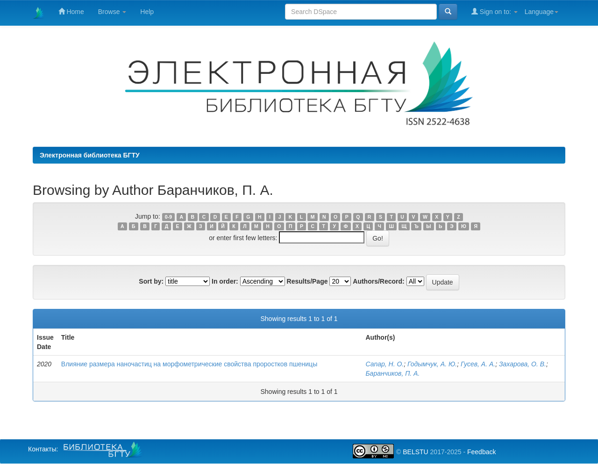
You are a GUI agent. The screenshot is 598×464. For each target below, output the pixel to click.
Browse (112, 11)
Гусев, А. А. (478, 364)
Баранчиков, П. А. (392, 373)
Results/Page (307, 281)
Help (147, 11)
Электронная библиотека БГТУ (90, 155)
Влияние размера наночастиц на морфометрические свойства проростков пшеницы (189, 364)
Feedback (481, 452)
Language (541, 11)
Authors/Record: (378, 281)
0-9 (168, 217)
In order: (225, 281)
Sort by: (151, 281)
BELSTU (415, 452)
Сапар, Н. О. (384, 364)
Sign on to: (494, 11)
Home (71, 11)
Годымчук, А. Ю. (432, 364)
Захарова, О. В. (522, 364)
